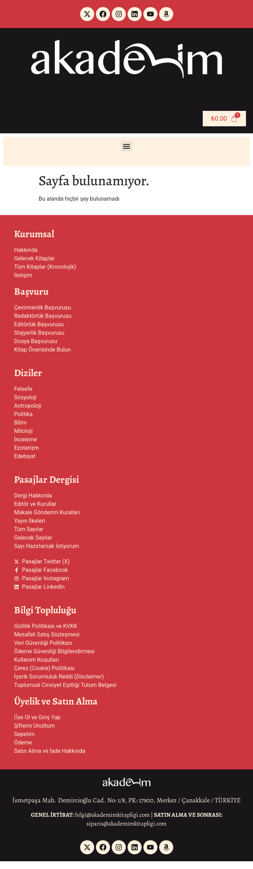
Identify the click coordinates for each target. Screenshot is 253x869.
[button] (126, 146)
